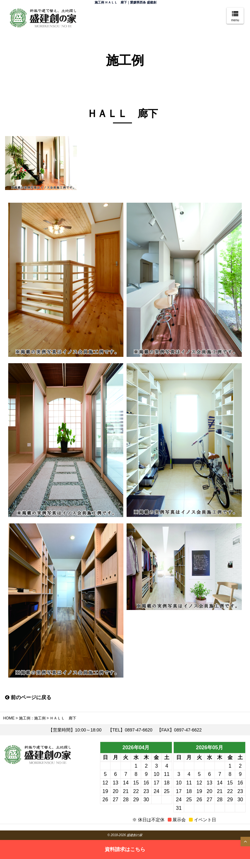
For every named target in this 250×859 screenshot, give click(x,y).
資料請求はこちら (125, 849)
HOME (9, 718)
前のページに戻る (28, 697)
